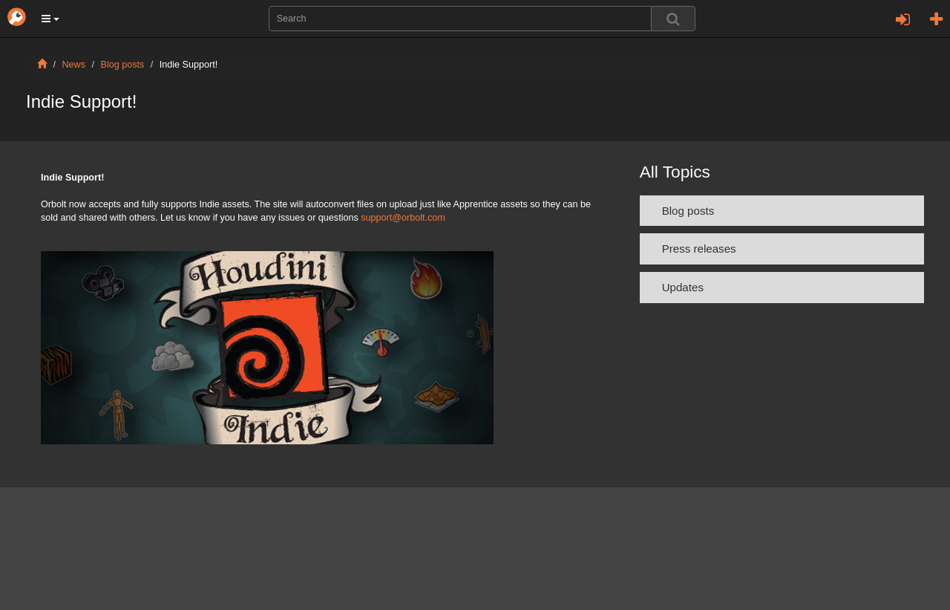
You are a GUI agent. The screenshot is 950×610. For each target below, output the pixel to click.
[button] (50, 18)
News (74, 64)
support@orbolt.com (403, 217)
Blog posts (123, 64)
